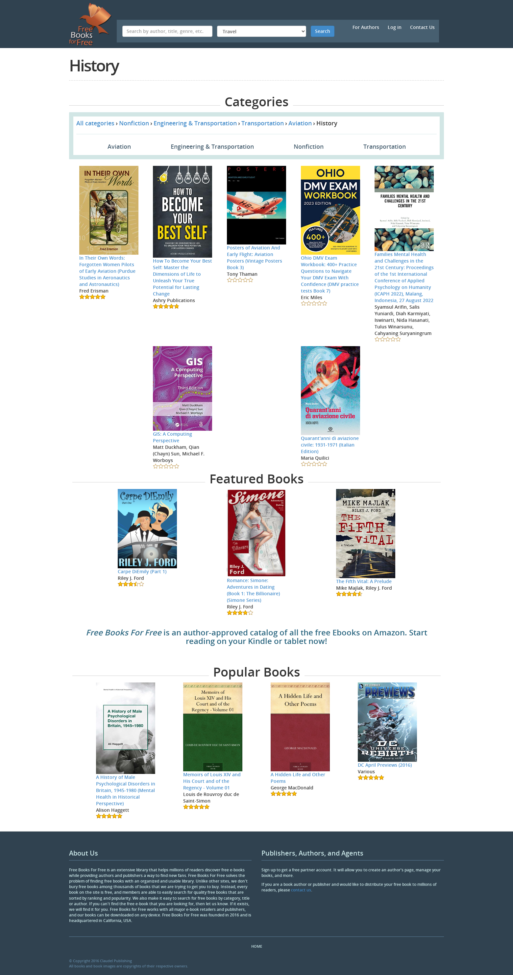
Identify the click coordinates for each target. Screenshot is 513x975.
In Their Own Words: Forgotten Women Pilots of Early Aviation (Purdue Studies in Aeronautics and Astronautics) (107, 271)
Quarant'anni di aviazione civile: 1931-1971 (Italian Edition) (330, 444)
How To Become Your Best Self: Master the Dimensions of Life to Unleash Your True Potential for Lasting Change (182, 277)
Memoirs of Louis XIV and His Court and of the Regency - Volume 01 (212, 781)
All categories (95, 123)
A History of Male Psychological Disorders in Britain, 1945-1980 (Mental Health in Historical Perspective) (125, 790)
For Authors (366, 27)
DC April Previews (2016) (385, 765)
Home (256, 946)
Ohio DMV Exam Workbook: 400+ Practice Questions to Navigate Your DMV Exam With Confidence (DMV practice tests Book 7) (330, 274)
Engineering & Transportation (195, 123)
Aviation (300, 123)
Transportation (262, 123)
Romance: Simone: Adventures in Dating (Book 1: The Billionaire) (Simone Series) (253, 590)
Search (322, 31)
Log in (395, 27)
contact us (301, 890)
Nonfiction (134, 123)
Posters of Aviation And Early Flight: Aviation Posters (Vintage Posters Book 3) (254, 257)
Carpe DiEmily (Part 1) (142, 571)
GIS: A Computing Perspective (172, 437)
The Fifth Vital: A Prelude (364, 581)
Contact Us (422, 27)
